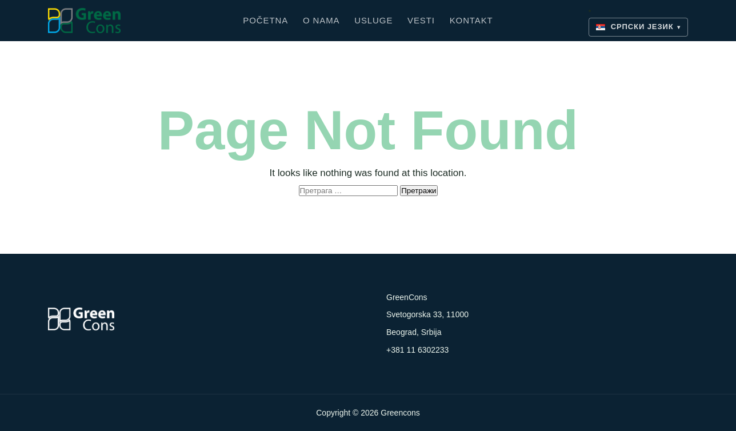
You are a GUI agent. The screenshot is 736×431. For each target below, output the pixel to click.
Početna (265, 20)
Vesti (421, 20)
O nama (321, 20)
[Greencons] (145, 20)
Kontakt (471, 20)
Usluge (373, 20)
